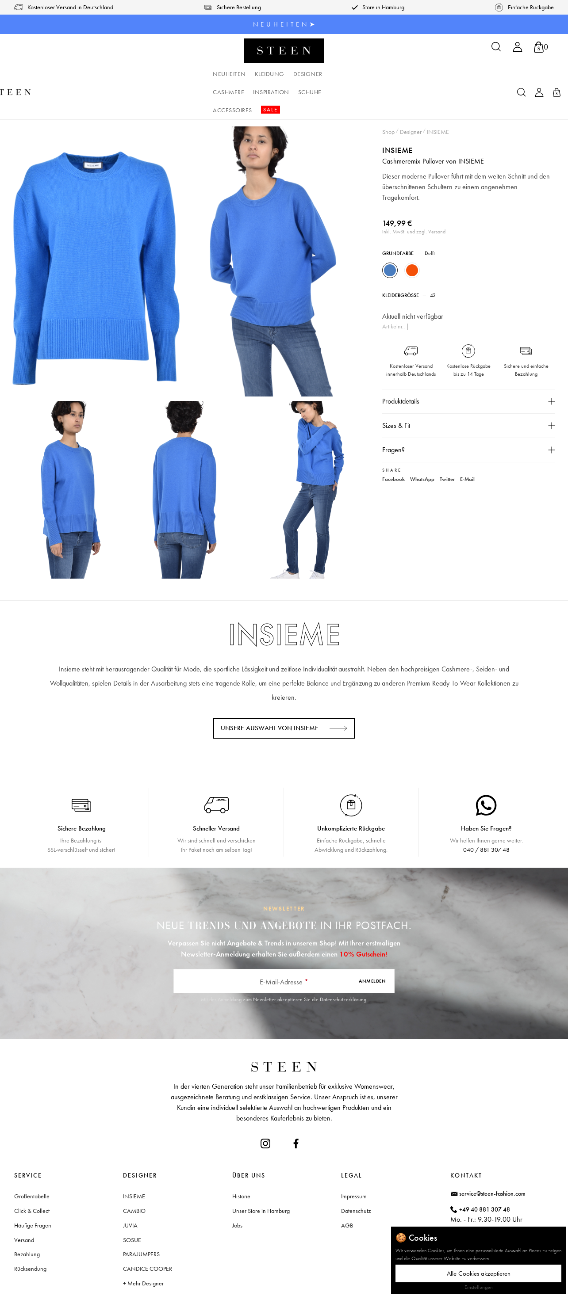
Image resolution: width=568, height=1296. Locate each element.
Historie (241, 1160)
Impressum (354, 1160)
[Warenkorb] (541, 47)
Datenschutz (356, 1174)
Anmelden (372, 945)
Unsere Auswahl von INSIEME (270, 691)
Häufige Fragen (32, 1189)
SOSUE (132, 1204)
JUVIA (130, 1189)
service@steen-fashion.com (492, 1157)
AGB (347, 1189)
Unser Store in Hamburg (261, 1174)
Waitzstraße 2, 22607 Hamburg (499, 1210)
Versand (24, 1204)
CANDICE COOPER (147, 1232)
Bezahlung (27, 1218)
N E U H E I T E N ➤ (284, 24)
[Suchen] (496, 49)
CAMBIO (134, 1174)
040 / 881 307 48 (486, 813)
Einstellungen (478, 1287)
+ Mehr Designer (143, 1247)
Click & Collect (32, 1174)
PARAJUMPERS (141, 1218)
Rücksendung (30, 1232)
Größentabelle (32, 1160)
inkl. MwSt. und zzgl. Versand (414, 195)
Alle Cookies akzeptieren (478, 1273)
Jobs (237, 1189)
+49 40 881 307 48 (484, 1173)
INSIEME (398, 114)
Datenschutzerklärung (343, 963)
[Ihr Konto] (517, 49)
